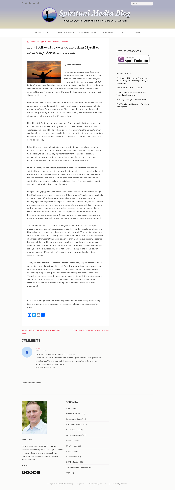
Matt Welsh (47, 41)
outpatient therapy (36, 157)
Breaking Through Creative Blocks (131, 99)
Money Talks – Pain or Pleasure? (130, 88)
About (123, 33)
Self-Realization (40, 33)
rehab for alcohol (59, 167)
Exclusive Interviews (74, 424)
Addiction (56, 41)
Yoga (68, 473)
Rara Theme (103, 484)
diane (38, 348)
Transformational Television (77, 467)
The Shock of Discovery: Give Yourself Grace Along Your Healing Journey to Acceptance (133, 80)
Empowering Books (87, 33)
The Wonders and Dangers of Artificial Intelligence (133, 105)
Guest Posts (64, 41)
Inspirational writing (74, 435)
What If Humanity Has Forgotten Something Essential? (131, 93)
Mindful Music (71, 446)
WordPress (124, 484)
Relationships (71, 456)
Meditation (70, 440)
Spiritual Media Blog (66, 484)
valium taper (43, 150)
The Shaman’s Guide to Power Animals (91, 330)
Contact (137, 33)
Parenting (70, 451)
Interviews (108, 33)
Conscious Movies (64, 33)
